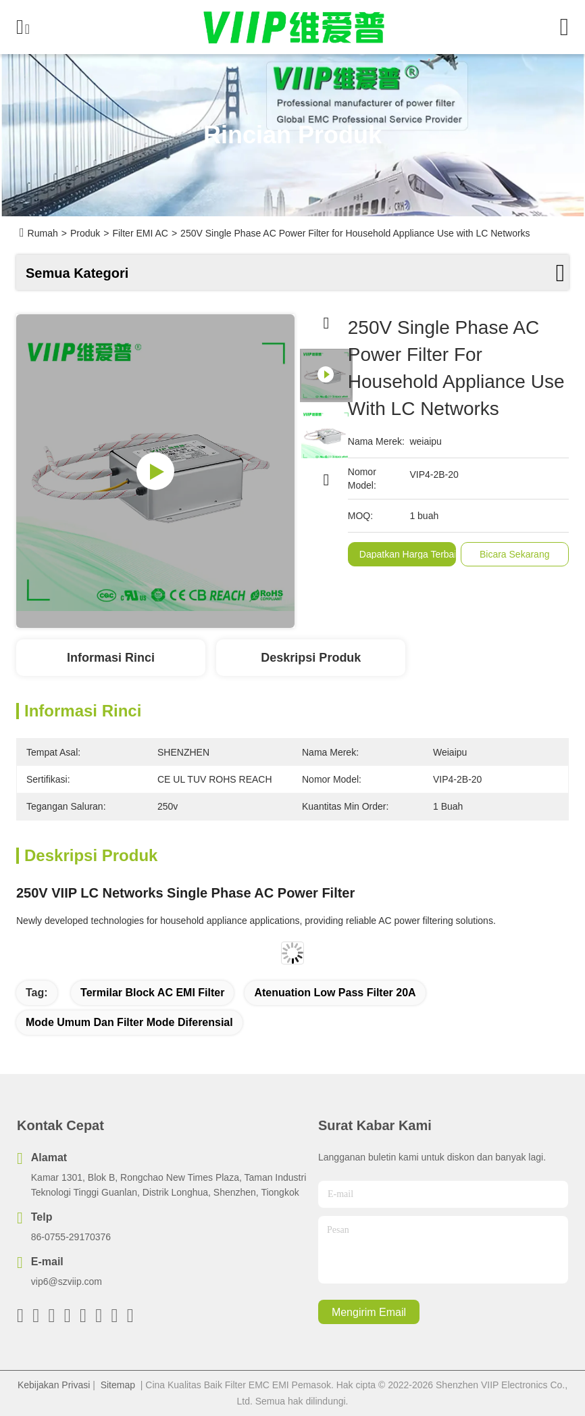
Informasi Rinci (111, 657)
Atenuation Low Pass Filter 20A (334, 992)
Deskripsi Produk (311, 657)
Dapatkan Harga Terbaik (410, 554)
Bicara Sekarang (515, 554)
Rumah (43, 233)
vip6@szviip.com (66, 1281)
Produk (85, 233)
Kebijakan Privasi (54, 1385)
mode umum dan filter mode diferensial (129, 1022)
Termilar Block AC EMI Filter (152, 992)
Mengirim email (369, 1312)
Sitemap (118, 1385)
